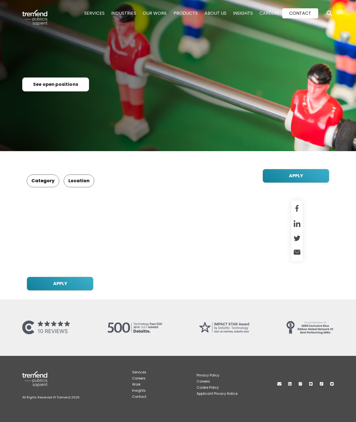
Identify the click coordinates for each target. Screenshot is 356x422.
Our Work (155, 13)
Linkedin (290, 384)
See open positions (55, 84)
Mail (279, 384)
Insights (243, 13)
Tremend (37, 12)
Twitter (332, 384)
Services (94, 13)
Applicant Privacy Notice (217, 393)
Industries (123, 13)
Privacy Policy (208, 375)
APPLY (296, 176)
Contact (300, 13)
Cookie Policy (208, 387)
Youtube (311, 384)
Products (186, 13)
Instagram (300, 384)
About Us (215, 13)
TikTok (321, 384)
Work (136, 384)
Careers (269, 13)
